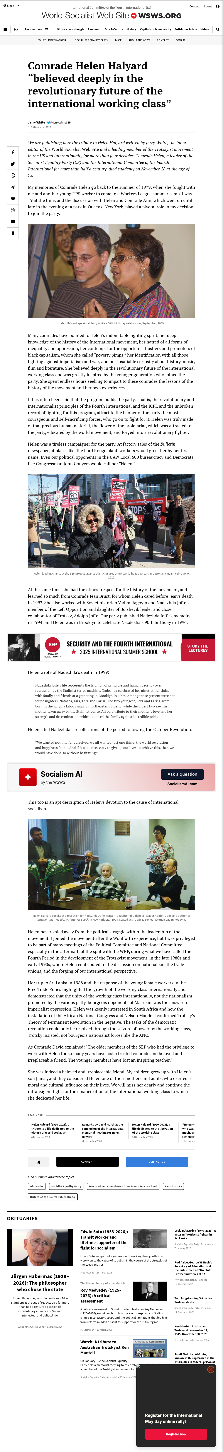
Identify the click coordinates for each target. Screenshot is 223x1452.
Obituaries (36, 1186)
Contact (194, 6)
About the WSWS (139, 40)
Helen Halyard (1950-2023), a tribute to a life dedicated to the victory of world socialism (52, 1128)
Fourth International (52, 40)
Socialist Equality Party (91, 40)
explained (74, 1047)
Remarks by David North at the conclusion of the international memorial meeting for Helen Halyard (102, 1130)
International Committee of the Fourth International (123, 1186)
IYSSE (118, 40)
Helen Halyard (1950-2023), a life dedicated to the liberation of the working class (152, 1128)
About (208, 6)
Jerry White (36, 122)
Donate (181, 40)
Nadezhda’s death (75, 672)
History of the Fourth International (53, 1196)
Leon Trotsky (173, 1186)
